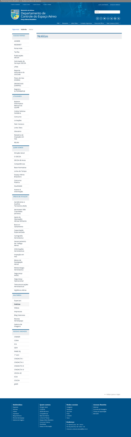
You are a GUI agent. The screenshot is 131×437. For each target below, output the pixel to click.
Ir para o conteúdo (16, 4)
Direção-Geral (44, 407)
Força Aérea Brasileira (28, 19)
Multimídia (17, 295)
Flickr (68, 413)
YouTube (69, 411)
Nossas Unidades (20, 331)
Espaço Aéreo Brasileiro (46, 420)
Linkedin (69, 416)
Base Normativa (44, 416)
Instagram (69, 407)
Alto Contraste (104, 4)
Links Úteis (74, 23)
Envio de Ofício (99, 23)
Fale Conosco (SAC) (113, 23)
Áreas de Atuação (20, 196)
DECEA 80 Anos (44, 411)
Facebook (69, 409)
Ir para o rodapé (48, 4)
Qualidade (43, 424)
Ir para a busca (37, 4)
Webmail (95, 407)
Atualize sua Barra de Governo (31, 1)
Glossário (65, 23)
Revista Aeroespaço (18, 418)
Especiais (15, 407)
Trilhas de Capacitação (99, 411)
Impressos (16, 413)
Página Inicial (15, 29)
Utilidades (17, 96)
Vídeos (15, 411)
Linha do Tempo (44, 418)
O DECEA (42, 409)
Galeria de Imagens (18, 420)
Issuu (68, 418)
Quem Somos (18, 147)
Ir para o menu (27, 4)
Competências (44, 413)
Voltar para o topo (113, 394)
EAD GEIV (96, 413)
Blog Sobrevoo (17, 416)
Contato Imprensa (86, 23)
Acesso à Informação (46, 426)
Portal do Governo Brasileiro (10, 1)
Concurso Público (45, 422)
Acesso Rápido (19, 36)
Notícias (15, 409)
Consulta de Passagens (100, 409)
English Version (115, 4)
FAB (58, 23)
